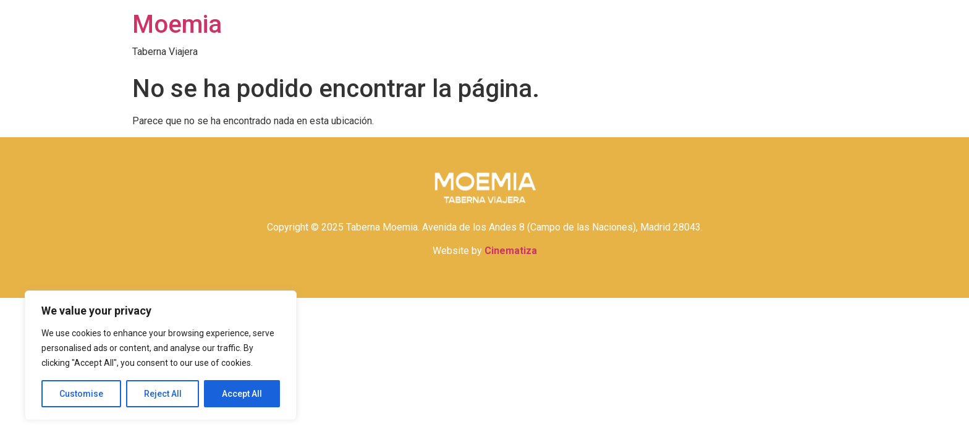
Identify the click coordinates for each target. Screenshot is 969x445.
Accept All (242, 394)
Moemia (177, 24)
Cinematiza (511, 250)
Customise (81, 394)
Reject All (163, 394)
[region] (161, 355)
